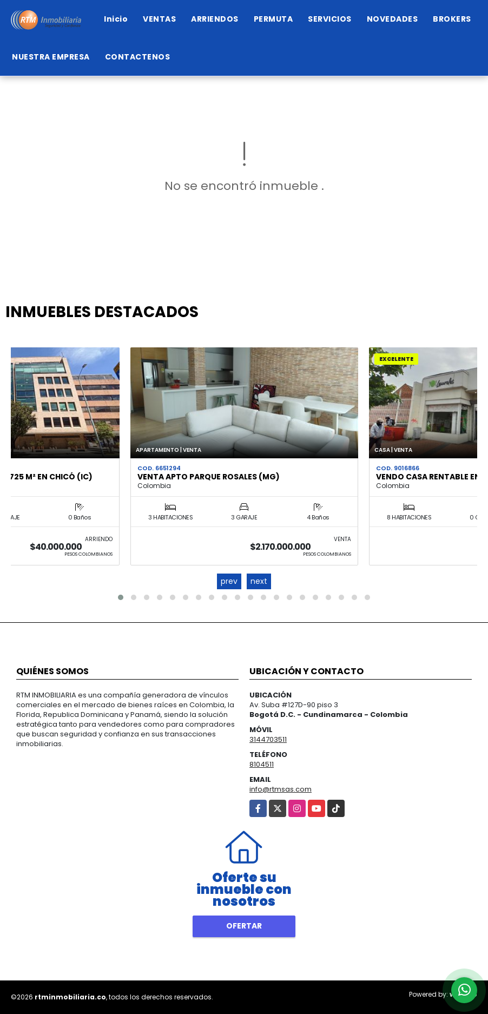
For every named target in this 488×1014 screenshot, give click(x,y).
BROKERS (452, 19)
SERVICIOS (330, 19)
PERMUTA (273, 19)
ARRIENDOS (215, 19)
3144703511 (268, 739)
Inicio (116, 19)
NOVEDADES (392, 19)
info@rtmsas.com (280, 789)
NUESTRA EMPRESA (51, 56)
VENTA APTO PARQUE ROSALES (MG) (208, 476)
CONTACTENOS (137, 56)
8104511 (261, 764)
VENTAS (159, 19)
